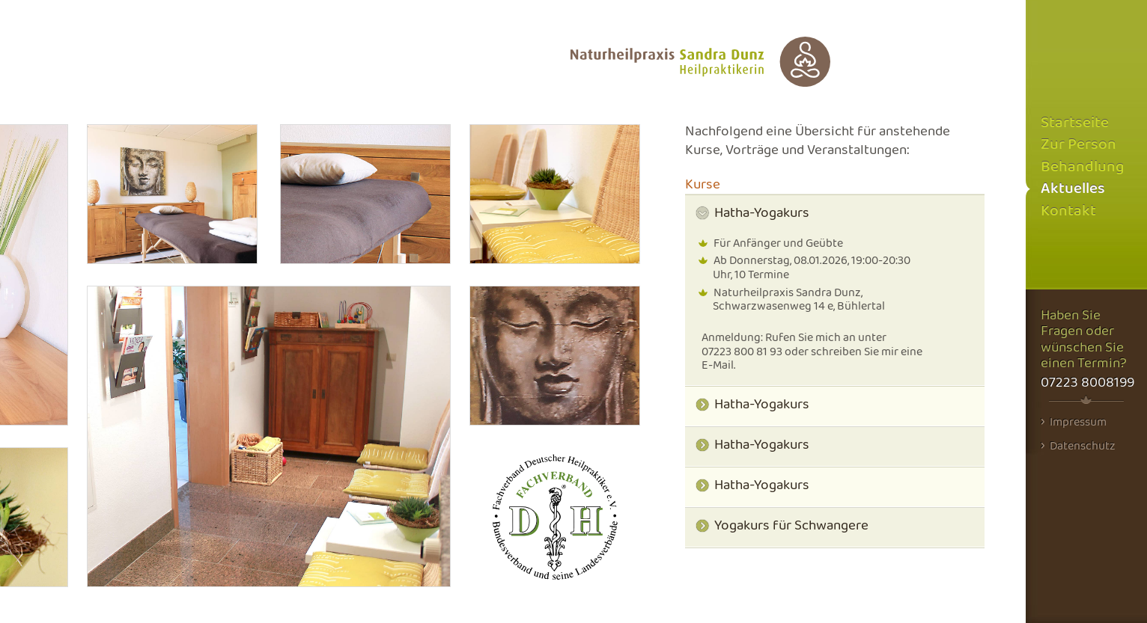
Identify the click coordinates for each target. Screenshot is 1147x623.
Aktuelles (1073, 189)
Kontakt (1068, 211)
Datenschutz (1078, 446)
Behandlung (1082, 167)
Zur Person (1078, 145)
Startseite (1075, 123)
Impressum (1074, 422)
